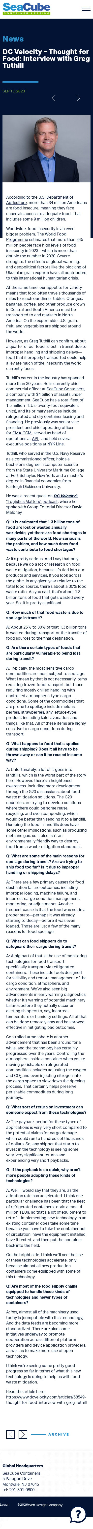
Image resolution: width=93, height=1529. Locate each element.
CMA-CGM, (22, 433)
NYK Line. (56, 444)
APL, (36, 439)
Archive (58, 1434)
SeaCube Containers (65, 389)
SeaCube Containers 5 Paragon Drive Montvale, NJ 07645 (21, 1478)
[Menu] (86, 9)
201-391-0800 (21, 1490)
